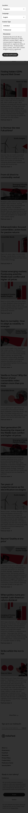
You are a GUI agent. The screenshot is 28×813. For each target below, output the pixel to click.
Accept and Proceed (10, 54)
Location (5, 5)
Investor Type (6, 21)
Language (5, 13)
